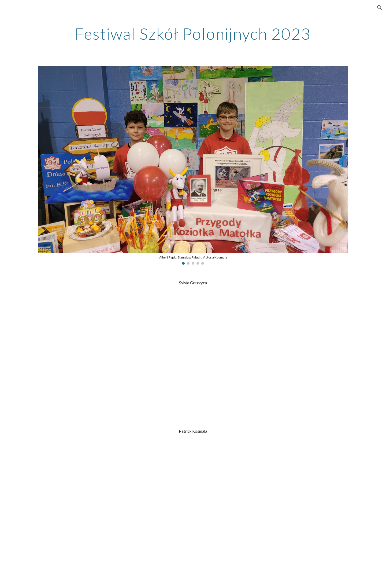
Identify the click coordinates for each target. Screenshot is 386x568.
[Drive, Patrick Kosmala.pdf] (193, 506)
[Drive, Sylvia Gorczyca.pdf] (193, 357)
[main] (193, 34)
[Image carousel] (193, 165)
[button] (379, 7)
